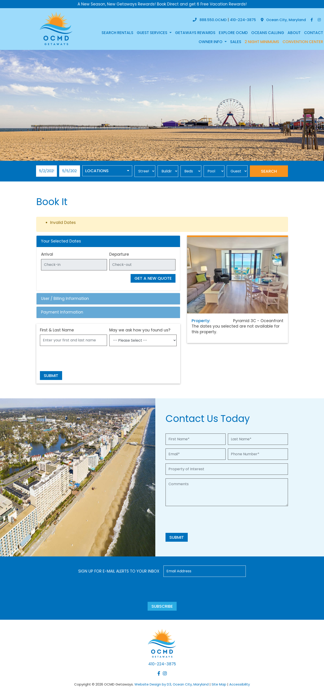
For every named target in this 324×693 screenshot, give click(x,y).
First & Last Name (57, 330)
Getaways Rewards (195, 32)
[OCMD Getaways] (56, 28)
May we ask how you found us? (139, 330)
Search (269, 171)
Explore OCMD (233, 32)
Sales (235, 41)
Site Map (219, 684)
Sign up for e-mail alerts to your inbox (118, 571)
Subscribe (162, 606)
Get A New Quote (153, 278)
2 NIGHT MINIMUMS (262, 41)
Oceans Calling (267, 32)
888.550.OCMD (213, 19)
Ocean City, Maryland (283, 19)
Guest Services (152, 32)
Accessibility (239, 684)
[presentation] (74, 358)
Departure (119, 254)
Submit (51, 375)
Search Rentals (117, 32)
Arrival (47, 254)
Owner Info (211, 41)
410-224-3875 (243, 19)
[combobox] (107, 170)
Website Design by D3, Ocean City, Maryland (171, 684)
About (294, 32)
